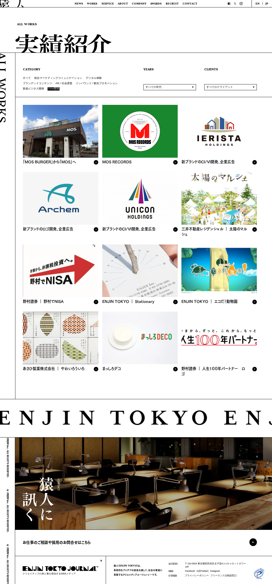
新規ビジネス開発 (33, 88)
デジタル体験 (94, 77)
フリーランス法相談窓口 (223, 575)
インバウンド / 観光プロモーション (97, 83)
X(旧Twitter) (203, 571)
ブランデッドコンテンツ (37, 83)
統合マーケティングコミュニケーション (58, 77)
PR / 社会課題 (64, 83)
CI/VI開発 (53, 88)
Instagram (215, 571)
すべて (27, 77)
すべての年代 (154, 86)
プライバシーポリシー (197, 575)
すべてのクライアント (219, 86)
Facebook (190, 571)
